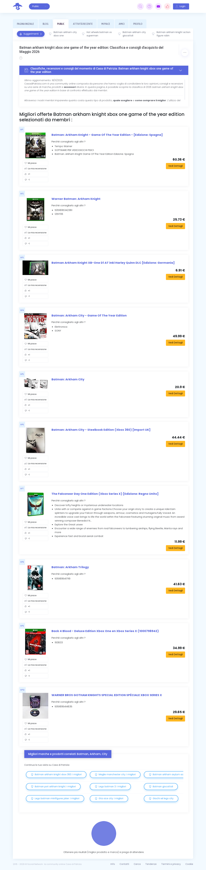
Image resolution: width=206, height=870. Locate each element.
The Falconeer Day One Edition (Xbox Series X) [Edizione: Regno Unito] (105, 494)
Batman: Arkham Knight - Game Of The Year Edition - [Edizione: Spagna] (107, 135)
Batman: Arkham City (68, 379)
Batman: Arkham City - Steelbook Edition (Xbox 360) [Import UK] (101, 430)
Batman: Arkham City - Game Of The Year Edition (89, 315)
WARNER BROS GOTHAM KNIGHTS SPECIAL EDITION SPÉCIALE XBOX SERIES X (107, 695)
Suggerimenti (30, 33)
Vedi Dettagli (175, 165)
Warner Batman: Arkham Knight (76, 199)
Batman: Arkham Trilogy (70, 567)
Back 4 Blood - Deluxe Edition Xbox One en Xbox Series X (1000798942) (105, 631)
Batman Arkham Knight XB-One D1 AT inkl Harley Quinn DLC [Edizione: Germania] (113, 263)
